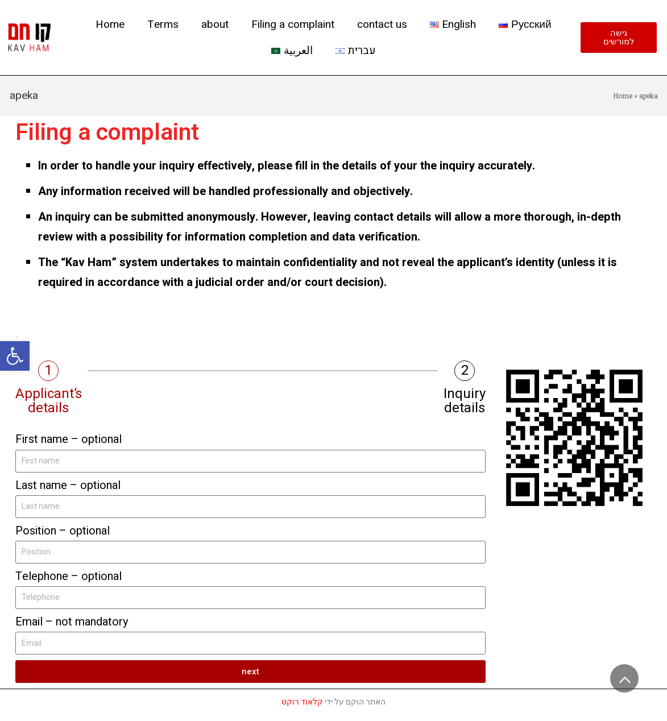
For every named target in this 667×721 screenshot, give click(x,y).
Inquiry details (465, 401)
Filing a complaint (292, 24)
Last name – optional (68, 485)
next (250, 671)
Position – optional (62, 531)
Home (110, 24)
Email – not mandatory (71, 622)
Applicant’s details (48, 401)
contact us (382, 24)
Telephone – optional (68, 576)
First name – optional (68, 439)
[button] (15, 356)
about (215, 24)
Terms (163, 24)
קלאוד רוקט (302, 701)
